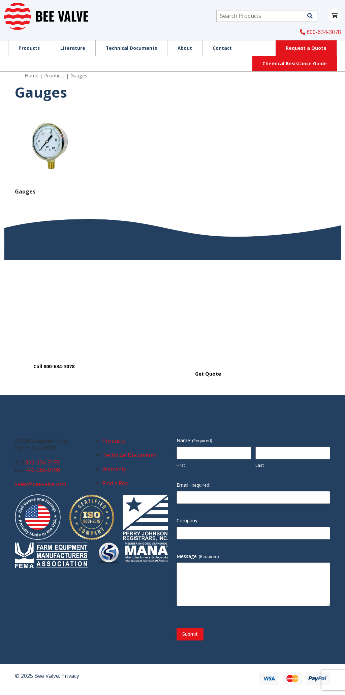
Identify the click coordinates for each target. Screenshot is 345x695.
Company (187, 520)
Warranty (114, 469)
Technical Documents (129, 455)
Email (194, 485)
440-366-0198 (43, 470)
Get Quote (208, 374)
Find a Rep (115, 483)
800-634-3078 (320, 32)
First (181, 465)
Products (54, 75)
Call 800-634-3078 (53, 366)
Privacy (70, 676)
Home (31, 75)
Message (198, 556)
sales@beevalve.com (40, 484)
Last (259, 465)
